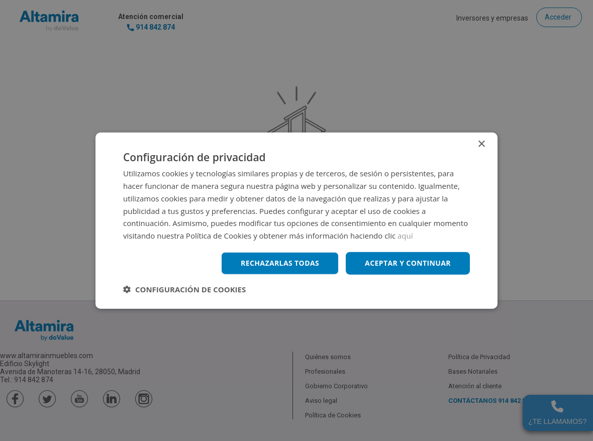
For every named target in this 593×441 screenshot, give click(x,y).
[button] (184, 288)
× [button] (481, 144)
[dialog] (296, 220)
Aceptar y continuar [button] (408, 263)
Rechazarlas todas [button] (280, 263)
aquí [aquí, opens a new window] (405, 236)
